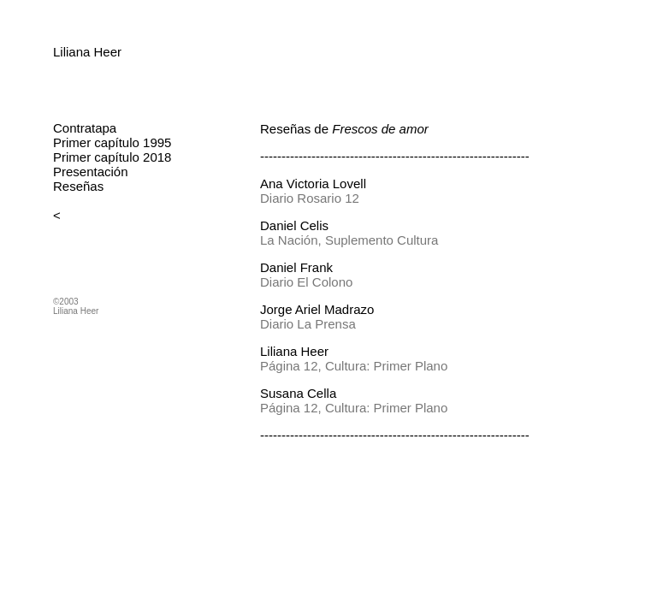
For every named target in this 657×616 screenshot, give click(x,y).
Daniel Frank (296, 267)
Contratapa (84, 128)
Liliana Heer (87, 51)
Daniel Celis (294, 225)
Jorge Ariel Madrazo (317, 309)
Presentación (90, 171)
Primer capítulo (96, 142)
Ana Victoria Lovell (313, 183)
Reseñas (78, 186)
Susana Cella (298, 393)
